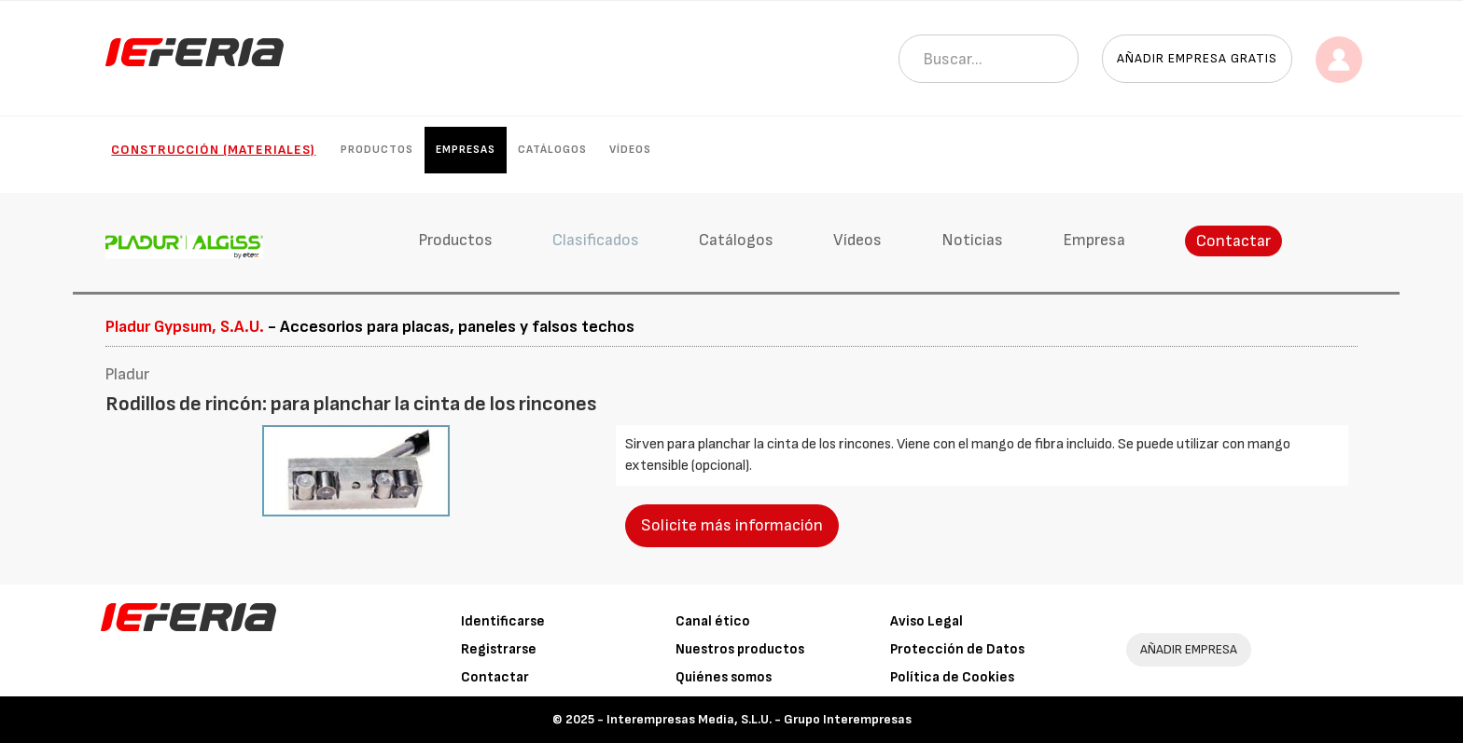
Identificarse (503, 621)
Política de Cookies (952, 677)
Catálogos (552, 150)
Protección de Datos (957, 649)
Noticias (972, 240)
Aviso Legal (926, 621)
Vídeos (630, 150)
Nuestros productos (740, 649)
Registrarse (498, 649)
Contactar (1233, 241)
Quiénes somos (724, 677)
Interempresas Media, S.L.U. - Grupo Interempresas (759, 719)
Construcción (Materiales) (213, 150)
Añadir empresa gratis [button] (1197, 58)
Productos (377, 150)
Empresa (1094, 240)
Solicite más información (732, 525)
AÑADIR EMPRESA (1188, 649)
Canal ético (713, 621)
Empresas (465, 150)
